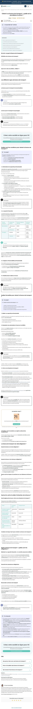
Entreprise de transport (13, 9)
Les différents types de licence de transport (10, 41)
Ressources (2, 9)
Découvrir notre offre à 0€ (16, 2)
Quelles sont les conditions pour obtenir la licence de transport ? (13, 43)
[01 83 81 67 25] (25, 6)
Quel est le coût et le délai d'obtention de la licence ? (11, 48)
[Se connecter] (28, 6)
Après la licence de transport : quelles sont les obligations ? (12, 50)
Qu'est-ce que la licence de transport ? (9, 40)
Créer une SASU (16, 424)
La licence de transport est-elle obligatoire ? (10, 46)
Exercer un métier (7, 9)
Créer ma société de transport (16, 141)
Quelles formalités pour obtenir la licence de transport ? (12, 45)
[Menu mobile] (31, 6)
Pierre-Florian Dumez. (8, 694)
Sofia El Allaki (8, 20)
